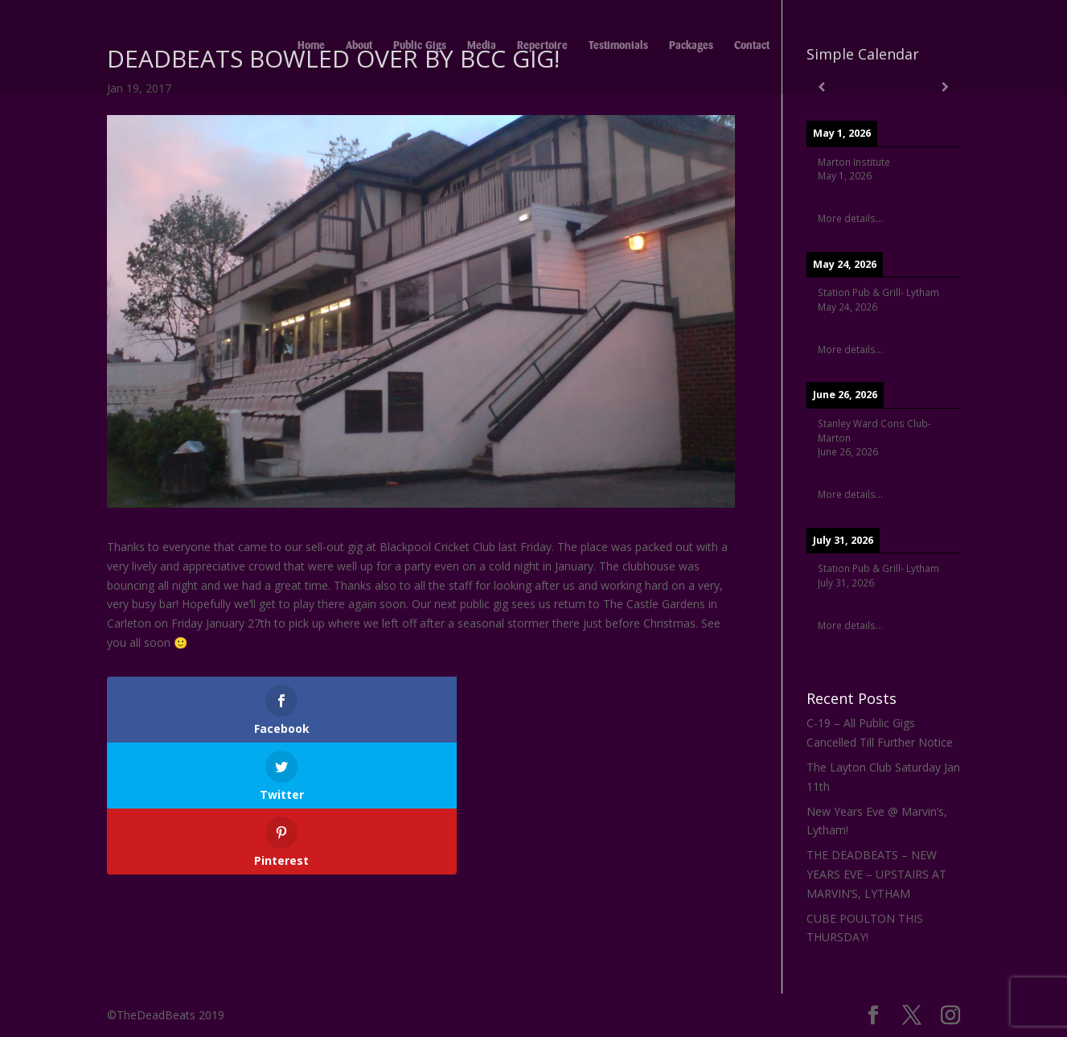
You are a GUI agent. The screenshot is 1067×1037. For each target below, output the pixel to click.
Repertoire (542, 48)
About (359, 48)
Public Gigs (419, 48)
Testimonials (618, 48)
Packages (691, 48)
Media (481, 48)
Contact (751, 48)
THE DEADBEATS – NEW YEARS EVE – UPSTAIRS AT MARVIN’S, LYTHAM (876, 874)
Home (311, 48)
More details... (850, 218)
